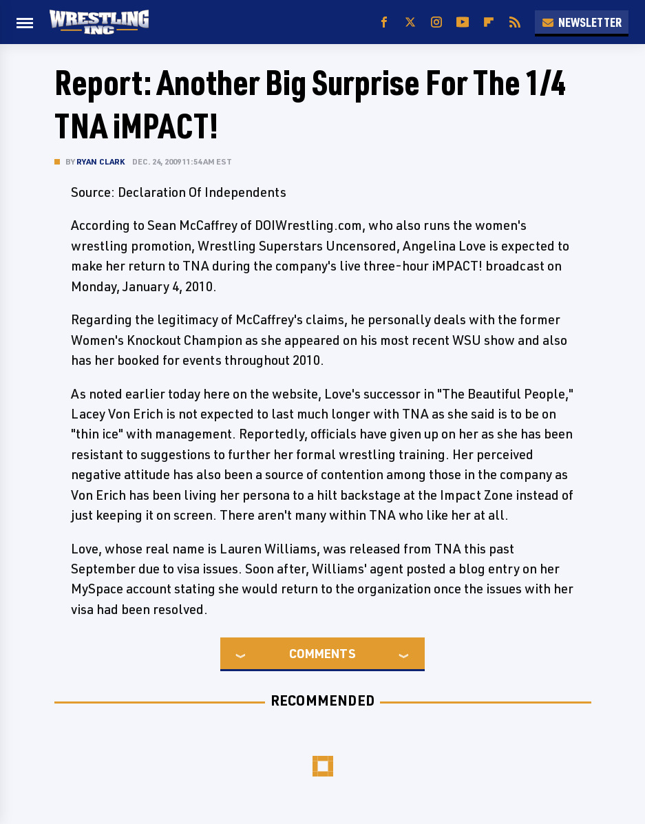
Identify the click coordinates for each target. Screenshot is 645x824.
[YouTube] (462, 22)
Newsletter (582, 22)
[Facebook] (384, 22)
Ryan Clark (100, 161)
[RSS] (515, 22)
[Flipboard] (489, 22)
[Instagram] (436, 22)
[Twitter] (410, 22)
